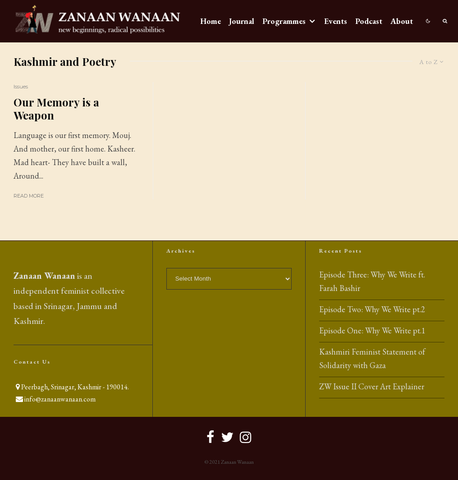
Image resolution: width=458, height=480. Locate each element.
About (401, 21)
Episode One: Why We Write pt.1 (372, 330)
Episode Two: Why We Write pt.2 (372, 309)
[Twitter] (227, 437)
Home (210, 21)
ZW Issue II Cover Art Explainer (371, 386)
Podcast (368, 21)
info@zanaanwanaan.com (60, 399)
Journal (241, 21)
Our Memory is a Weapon (56, 109)
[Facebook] (210, 437)
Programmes (284, 21)
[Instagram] (246, 437)
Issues (21, 86)
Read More (29, 196)
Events (335, 21)
